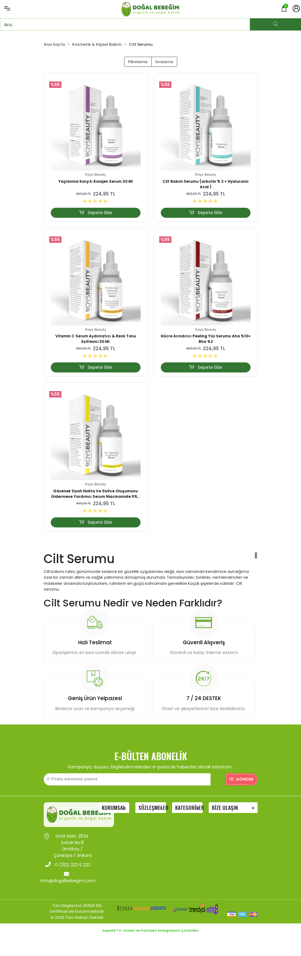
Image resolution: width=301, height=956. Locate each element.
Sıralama (164, 62)
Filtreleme (138, 62)
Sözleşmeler (152, 807)
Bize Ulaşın (225, 807)
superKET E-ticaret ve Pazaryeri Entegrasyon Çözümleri (150, 930)
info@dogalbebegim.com (68, 877)
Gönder (241, 779)
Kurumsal (113, 807)
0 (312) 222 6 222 (68, 865)
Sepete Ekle (95, 213)
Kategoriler (189, 807)
